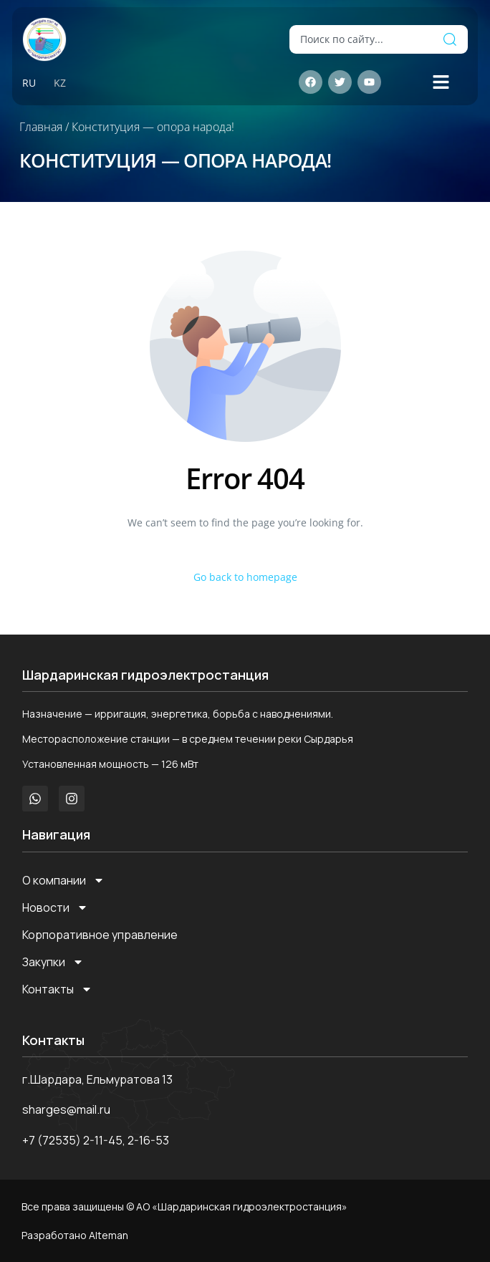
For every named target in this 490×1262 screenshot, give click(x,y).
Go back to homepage (245, 577)
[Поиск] (450, 39)
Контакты (57, 989)
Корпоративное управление (100, 935)
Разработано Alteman (74, 1235)
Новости (55, 907)
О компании (63, 880)
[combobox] (360, 39)
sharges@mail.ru (66, 1109)
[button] (441, 82)
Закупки (53, 962)
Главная (40, 127)
